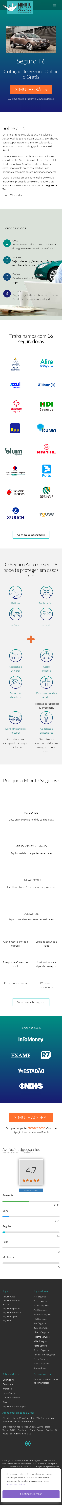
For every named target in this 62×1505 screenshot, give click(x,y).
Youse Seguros (41, 1359)
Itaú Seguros (40, 1323)
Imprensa (7, 1388)
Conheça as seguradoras (31, 534)
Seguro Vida (8, 1320)
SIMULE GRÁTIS (31, 89)
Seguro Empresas (11, 1308)
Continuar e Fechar (31, 1493)
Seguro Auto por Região (14, 1406)
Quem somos (9, 1379)
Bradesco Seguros (43, 1314)
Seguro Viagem (9, 1316)
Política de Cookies (15, 1484)
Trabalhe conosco (11, 1397)
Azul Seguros (40, 1310)
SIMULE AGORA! (31, 1117)
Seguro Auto (8, 1296)
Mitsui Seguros (41, 1341)
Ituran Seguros (41, 1327)
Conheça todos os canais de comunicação (46, 1380)
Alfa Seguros (40, 1296)
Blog (4, 1402)
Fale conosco (8, 1384)
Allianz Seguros (41, 1305)
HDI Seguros (40, 1318)
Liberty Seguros (41, 1332)
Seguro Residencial (11, 1312)
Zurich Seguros (41, 1363)
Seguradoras (40, 1368)
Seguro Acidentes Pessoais (11, 1302)
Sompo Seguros (41, 1350)
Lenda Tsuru (8, 1393)
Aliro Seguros (40, 1301)
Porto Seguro (40, 1345)
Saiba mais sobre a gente (31, 1001)
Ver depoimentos (31, 1190)
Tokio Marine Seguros (44, 1354)
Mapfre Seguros (42, 1336)
